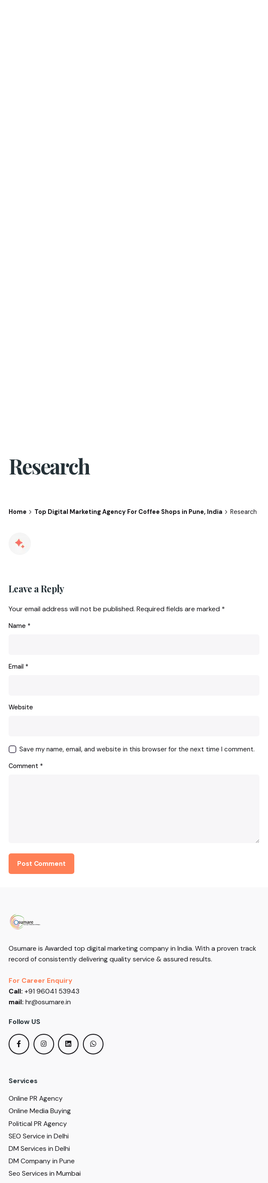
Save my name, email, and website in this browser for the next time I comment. (137, 749)
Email (18, 666)
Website (21, 707)
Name (19, 626)
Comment (26, 766)
